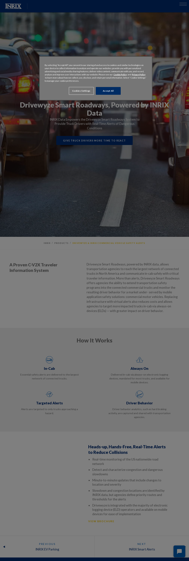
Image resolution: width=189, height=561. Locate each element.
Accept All (108, 91)
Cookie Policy (120, 74)
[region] (95, 78)
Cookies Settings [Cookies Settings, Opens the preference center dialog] (81, 91)
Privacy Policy (138, 74)
